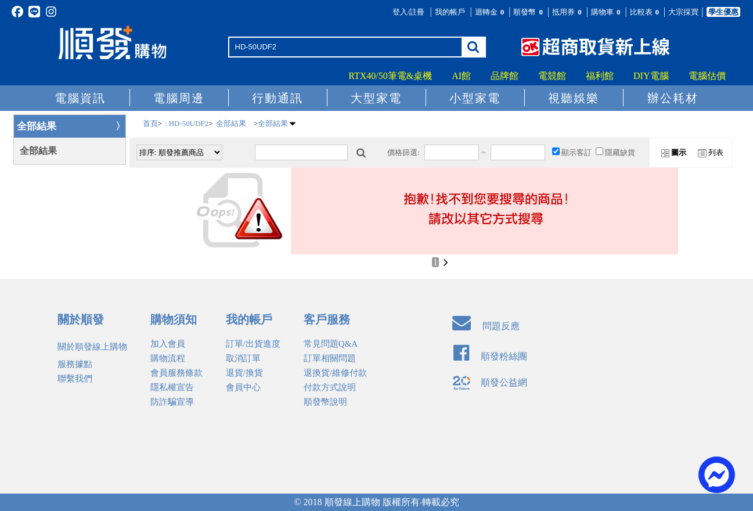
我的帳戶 (450, 12)
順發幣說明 (325, 401)
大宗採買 (683, 12)
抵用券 (567, 12)
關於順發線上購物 (92, 346)
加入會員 (167, 343)
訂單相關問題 (330, 358)
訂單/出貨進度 (253, 343)
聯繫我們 (74, 378)
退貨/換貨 (244, 372)
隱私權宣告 (172, 387)
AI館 (461, 76)
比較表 (645, 12)
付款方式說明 (330, 387)
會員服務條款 (176, 372)
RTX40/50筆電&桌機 (390, 76)
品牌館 (504, 76)
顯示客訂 (576, 152)
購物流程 (167, 358)
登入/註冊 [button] (408, 12)
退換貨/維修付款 (335, 372)
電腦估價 (707, 76)
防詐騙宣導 (172, 401)
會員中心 (243, 387)
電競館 (552, 76)
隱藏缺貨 (620, 152)
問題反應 (486, 326)
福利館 (600, 76)
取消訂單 (243, 358)
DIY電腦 (650, 76)
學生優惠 (723, 12)
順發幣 (529, 12)
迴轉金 (490, 12)
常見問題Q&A (331, 343)
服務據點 (74, 364)
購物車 (606, 12)
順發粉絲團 (490, 356)
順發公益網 (489, 382)
